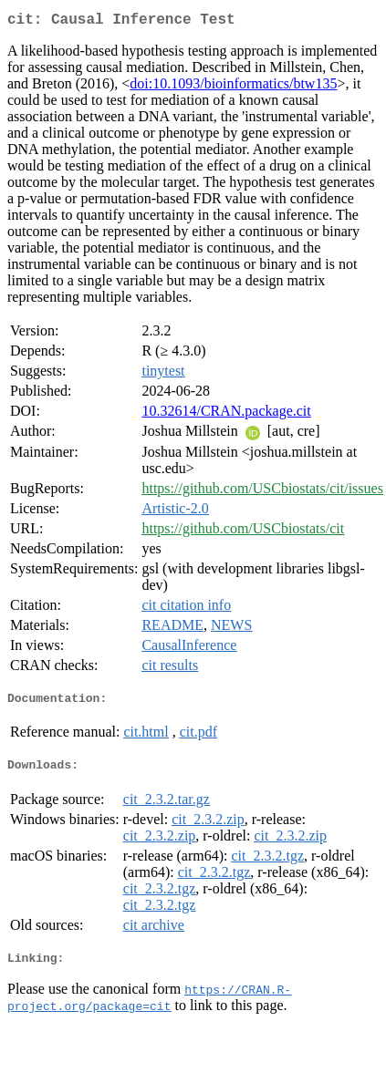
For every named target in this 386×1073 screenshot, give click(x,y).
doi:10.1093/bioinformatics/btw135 (233, 87)
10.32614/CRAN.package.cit (225, 414)
